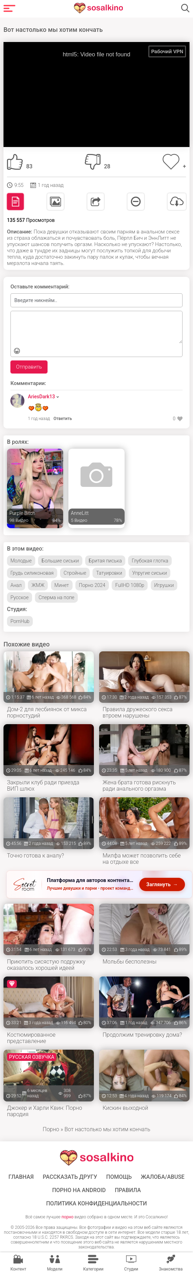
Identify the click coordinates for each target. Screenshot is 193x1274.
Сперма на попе (56, 597)
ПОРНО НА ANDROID (79, 1190)
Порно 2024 (92, 585)
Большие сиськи (60, 561)
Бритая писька (105, 561)
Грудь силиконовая (32, 573)
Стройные (75, 573)
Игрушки (164, 585)
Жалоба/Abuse (162, 1177)
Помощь (119, 1177)
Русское (19, 597)
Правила (128, 1190)
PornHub (19, 621)
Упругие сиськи (149, 573)
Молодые (21, 561)
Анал (16, 585)
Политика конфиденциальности (96, 1203)
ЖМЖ (37, 585)
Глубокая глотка (150, 561)
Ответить (62, 418)
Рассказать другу (70, 1177)
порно (67, 1216)
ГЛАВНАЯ (21, 1177)
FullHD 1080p (129, 585)
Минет (61, 585)
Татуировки (109, 573)
